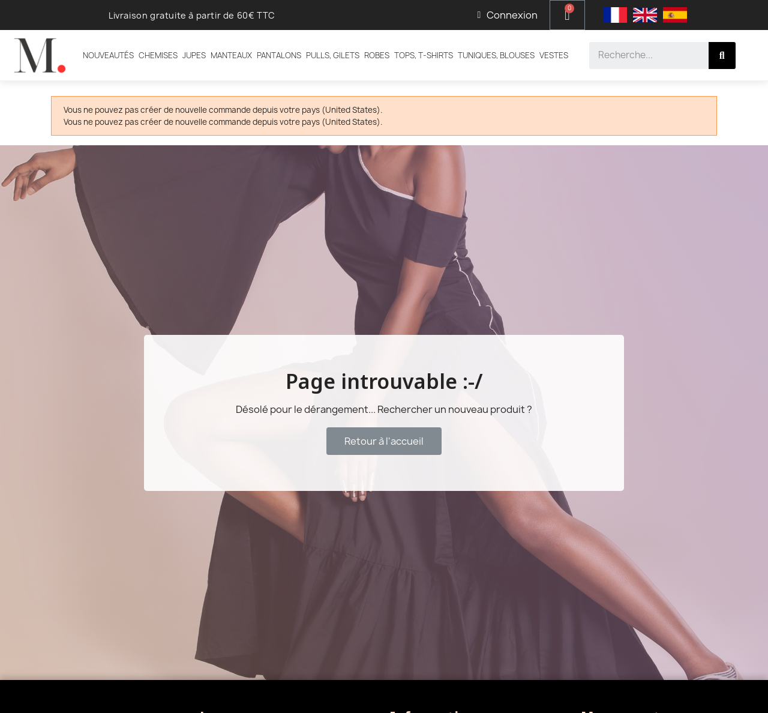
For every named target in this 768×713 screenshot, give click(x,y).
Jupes (194, 55)
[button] (384, 441)
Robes (376, 55)
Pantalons (279, 55)
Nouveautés (108, 55)
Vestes (553, 55)
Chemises (158, 55)
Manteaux (231, 55)
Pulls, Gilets (332, 55)
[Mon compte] (507, 15)
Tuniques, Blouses (496, 55)
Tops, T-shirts (423, 55)
